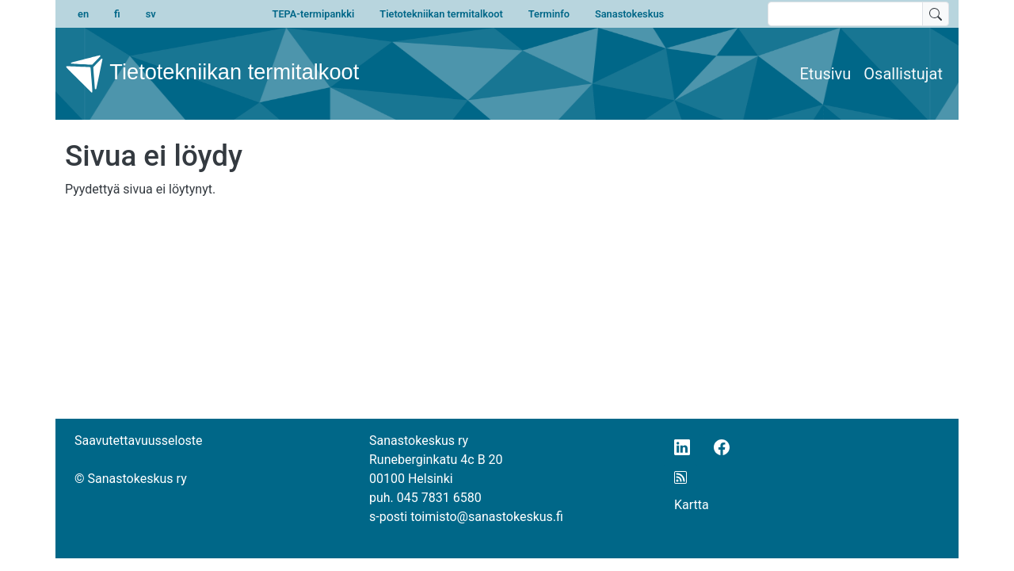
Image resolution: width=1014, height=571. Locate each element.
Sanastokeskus (629, 14)
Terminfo (549, 14)
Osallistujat (903, 73)
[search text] (845, 14)
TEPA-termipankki (314, 14)
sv (151, 14)
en (83, 14)
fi (117, 14)
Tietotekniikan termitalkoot (440, 14)
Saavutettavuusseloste (138, 440)
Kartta (691, 504)
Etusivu (826, 73)
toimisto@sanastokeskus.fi (486, 516)
